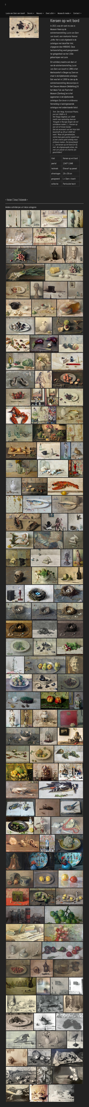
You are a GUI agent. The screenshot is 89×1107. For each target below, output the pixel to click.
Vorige (9, 199)
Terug (15, 199)
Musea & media (64, 13)
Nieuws (40, 13)
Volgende (22, 199)
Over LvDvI (50, 13)
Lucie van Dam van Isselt (15, 13)
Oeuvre (30, 13)
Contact (77, 13)
